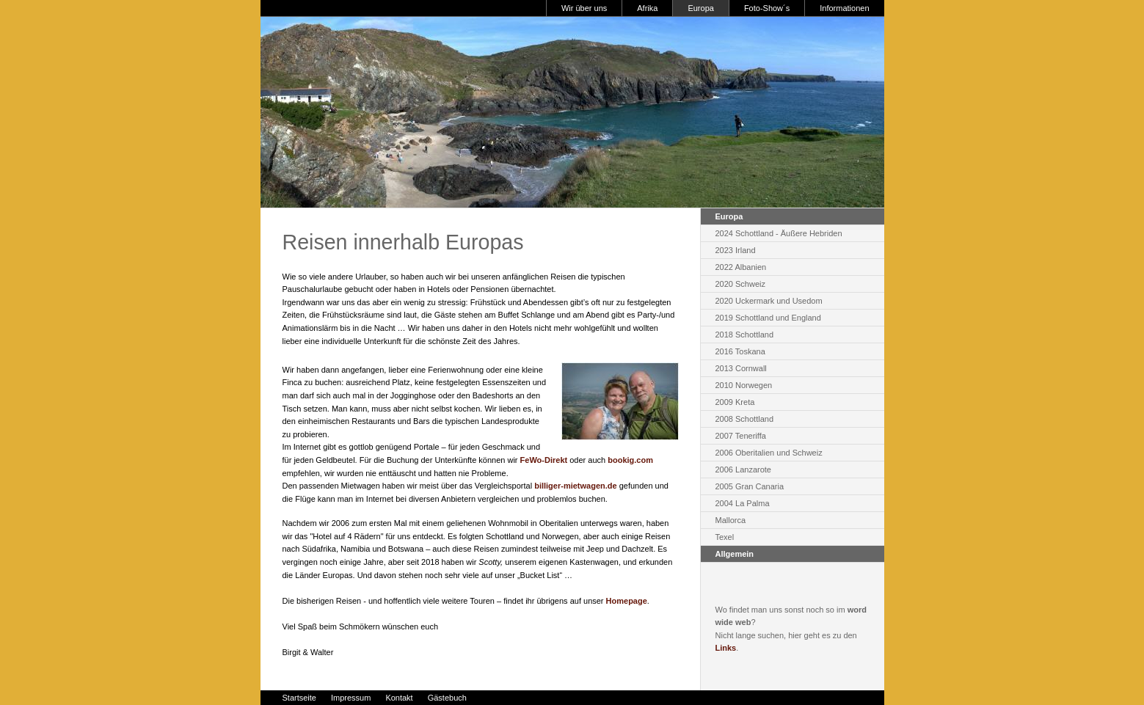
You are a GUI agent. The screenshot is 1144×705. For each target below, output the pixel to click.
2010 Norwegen (744, 385)
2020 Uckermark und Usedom (769, 300)
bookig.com (630, 460)
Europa (700, 8)
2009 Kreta (735, 402)
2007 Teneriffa (740, 435)
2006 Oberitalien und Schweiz (769, 452)
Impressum (351, 697)
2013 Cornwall (741, 368)
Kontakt (398, 697)
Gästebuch (447, 697)
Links (726, 647)
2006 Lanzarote (743, 469)
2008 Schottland (744, 418)
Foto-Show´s (767, 8)
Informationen (844, 8)
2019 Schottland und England (768, 317)
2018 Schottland (744, 334)
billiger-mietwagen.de (575, 485)
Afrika (647, 8)
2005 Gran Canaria (749, 486)
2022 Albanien (741, 267)
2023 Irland (735, 250)
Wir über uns (584, 8)
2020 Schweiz (740, 284)
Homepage (626, 600)
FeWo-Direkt (544, 460)
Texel (725, 537)
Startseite (299, 697)
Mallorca (730, 520)
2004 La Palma (742, 503)
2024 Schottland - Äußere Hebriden (778, 233)
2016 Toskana (740, 351)
